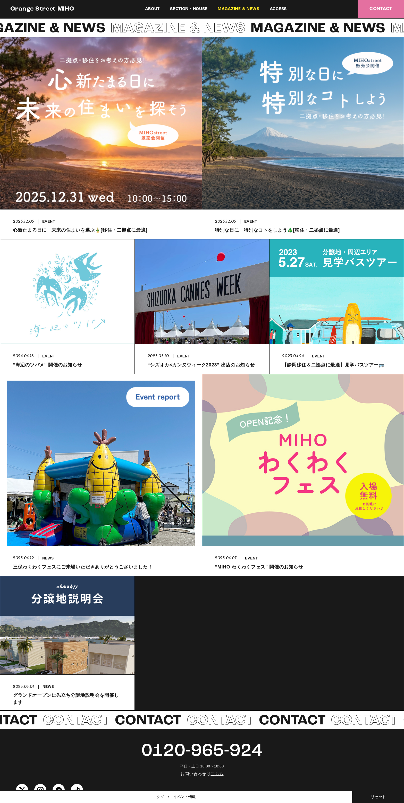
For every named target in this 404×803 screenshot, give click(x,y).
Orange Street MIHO (42, 9)
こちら (217, 774)
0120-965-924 (202, 751)
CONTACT (380, 8)
